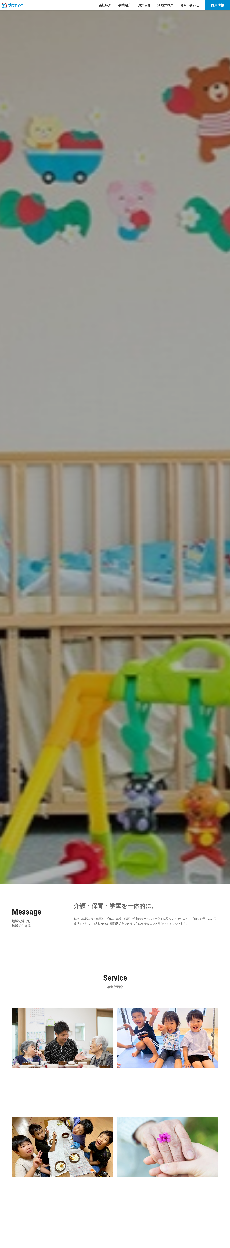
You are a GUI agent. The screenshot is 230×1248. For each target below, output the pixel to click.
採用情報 (217, 5)
